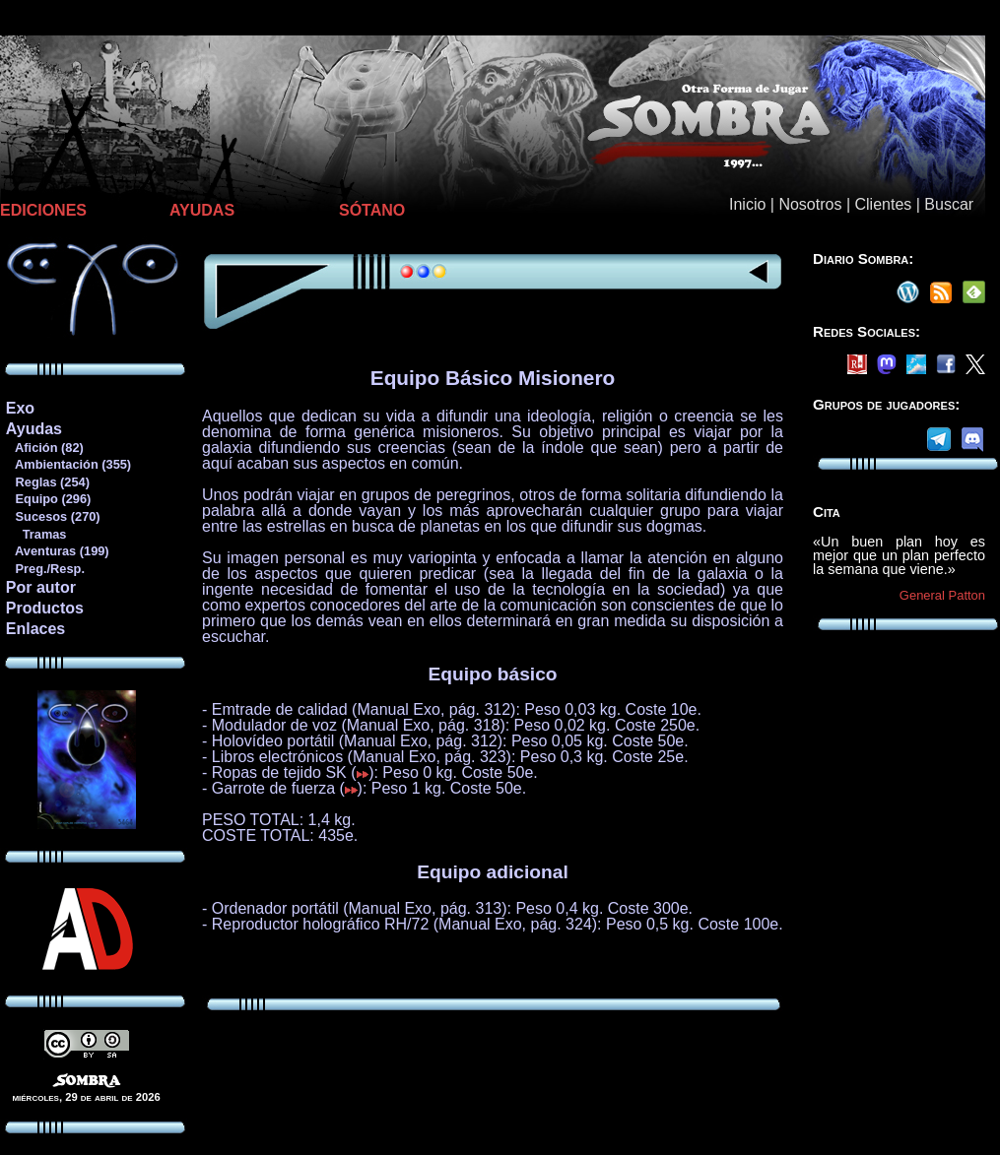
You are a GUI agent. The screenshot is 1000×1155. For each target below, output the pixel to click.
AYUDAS (201, 210)
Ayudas (34, 428)
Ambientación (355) (68, 464)
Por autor (41, 587)
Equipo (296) (48, 498)
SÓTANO (372, 210)
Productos (45, 608)
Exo (20, 408)
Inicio (747, 204)
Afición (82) (44, 447)
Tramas (36, 534)
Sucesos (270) (52, 516)
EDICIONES (43, 210)
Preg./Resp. (45, 568)
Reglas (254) (47, 482)
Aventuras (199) (57, 551)
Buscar (948, 204)
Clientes (882, 204)
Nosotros (809, 204)
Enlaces (35, 628)
